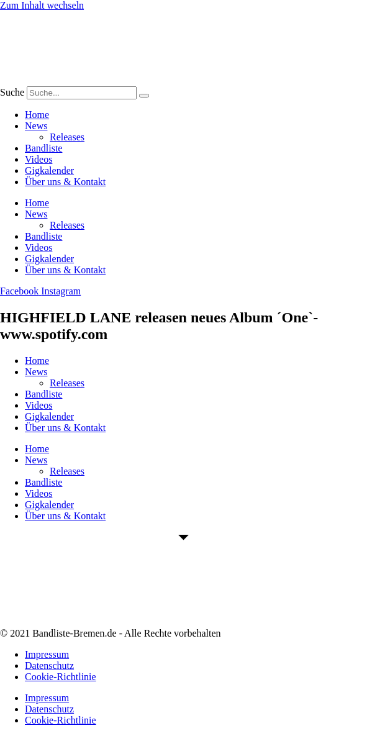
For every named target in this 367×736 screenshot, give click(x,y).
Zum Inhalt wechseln (42, 5)
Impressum (47, 654)
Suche (12, 92)
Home (37, 114)
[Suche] (144, 96)
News (36, 125)
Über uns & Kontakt (65, 181)
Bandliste (43, 148)
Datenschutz (49, 665)
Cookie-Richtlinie (60, 676)
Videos (38, 159)
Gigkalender (49, 170)
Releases (67, 137)
